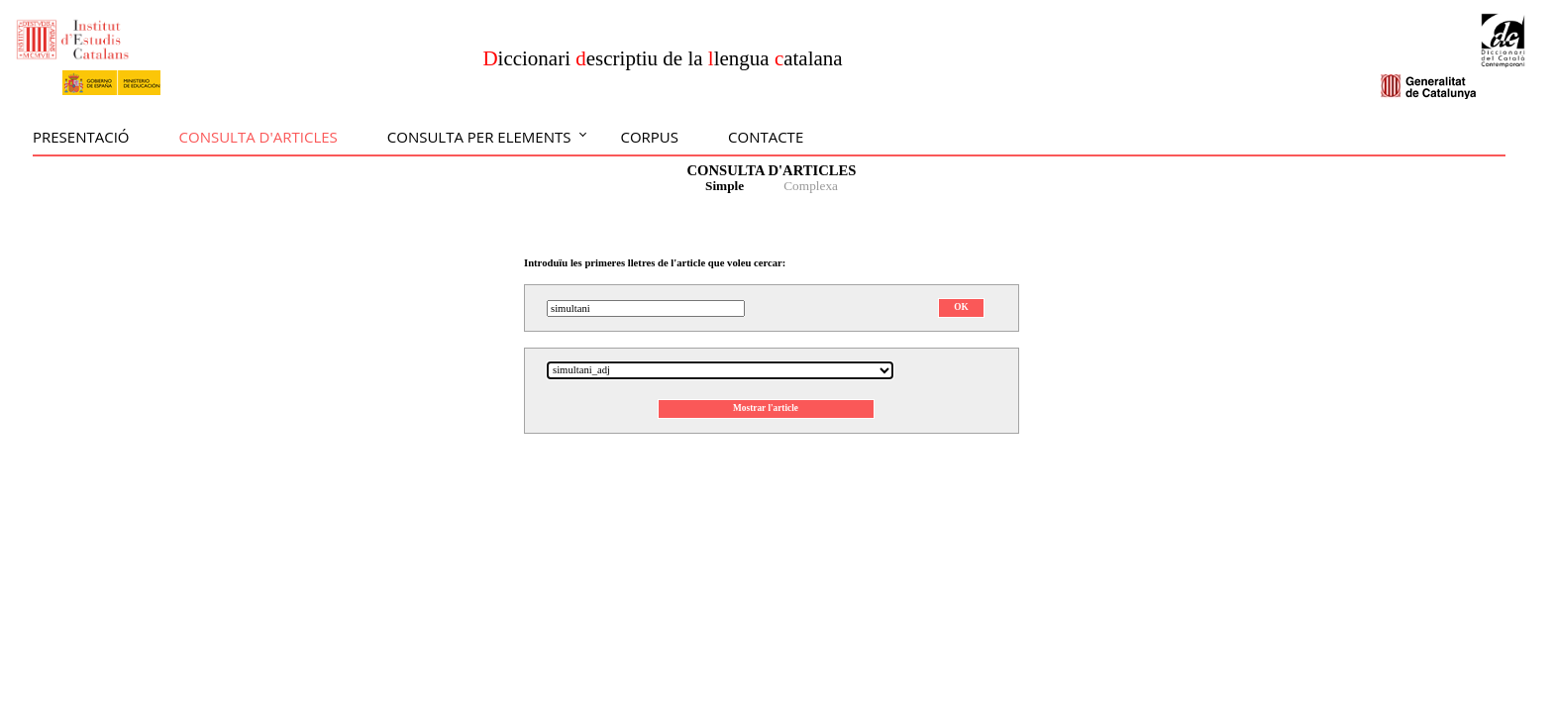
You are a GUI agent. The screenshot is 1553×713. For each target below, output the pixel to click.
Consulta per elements (479, 137)
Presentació (81, 137)
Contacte (765, 137)
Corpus (649, 137)
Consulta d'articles (258, 137)
